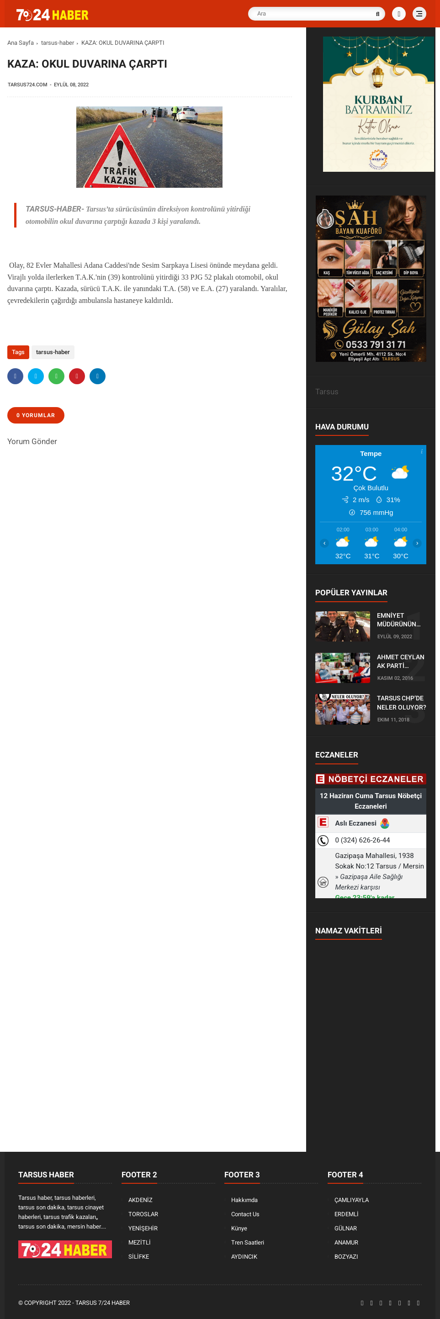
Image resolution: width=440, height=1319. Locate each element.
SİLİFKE (138, 1256)
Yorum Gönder (32, 441)
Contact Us (245, 1214)
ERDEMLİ (346, 1214)
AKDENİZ (140, 1200)
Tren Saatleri (247, 1242)
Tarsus (327, 391)
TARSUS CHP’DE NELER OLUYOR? (401, 702)
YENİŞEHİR (143, 1228)
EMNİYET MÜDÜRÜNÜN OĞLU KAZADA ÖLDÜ (398, 620)
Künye (239, 1228)
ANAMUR (346, 1242)
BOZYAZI (346, 1256)
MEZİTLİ (139, 1242)
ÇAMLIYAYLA (351, 1200)
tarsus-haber (57, 42)
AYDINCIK (244, 1256)
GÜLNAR (345, 1228)
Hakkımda (244, 1200)
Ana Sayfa (20, 42)
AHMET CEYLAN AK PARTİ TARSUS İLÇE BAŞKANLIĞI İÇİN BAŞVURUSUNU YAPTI (400, 662)
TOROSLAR (143, 1214)
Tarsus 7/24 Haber (102, 1302)
